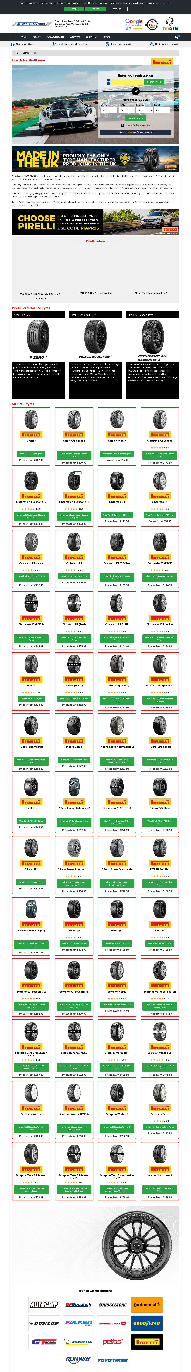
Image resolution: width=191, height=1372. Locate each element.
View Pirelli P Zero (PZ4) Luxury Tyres (117, 699)
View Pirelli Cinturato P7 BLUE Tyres (117, 638)
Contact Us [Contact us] (91, 37)
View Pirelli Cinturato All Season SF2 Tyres (31, 516)
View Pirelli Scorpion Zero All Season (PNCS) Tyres (74, 1189)
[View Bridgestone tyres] (112, 1305)
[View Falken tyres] (78, 1323)
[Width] (109, 110)
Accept (73, 8)
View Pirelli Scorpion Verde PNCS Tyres (74, 1067)
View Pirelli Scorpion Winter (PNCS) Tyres (74, 1128)
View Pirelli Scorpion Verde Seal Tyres (160, 1067)
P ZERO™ (21, 364)
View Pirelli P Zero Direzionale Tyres (160, 761)
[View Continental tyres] (147, 1305)
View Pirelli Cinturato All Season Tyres (160, 455)
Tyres (24, 37)
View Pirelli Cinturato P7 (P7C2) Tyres (159, 577)
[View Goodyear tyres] (147, 1323)
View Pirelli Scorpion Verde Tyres (116, 1004)
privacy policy (162, 3)
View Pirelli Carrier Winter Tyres (117, 454)
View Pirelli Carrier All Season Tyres (74, 455)
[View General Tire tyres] (112, 1323)
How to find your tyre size (138, 125)
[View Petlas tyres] (112, 1342)
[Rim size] (144, 110)
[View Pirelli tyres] (147, 1342)
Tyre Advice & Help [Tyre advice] (55, 37)
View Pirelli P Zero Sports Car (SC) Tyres (31, 944)
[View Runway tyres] (78, 1360)
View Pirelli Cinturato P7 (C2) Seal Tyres (117, 577)
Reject (95, 8)
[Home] (14, 37)
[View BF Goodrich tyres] (78, 1305)
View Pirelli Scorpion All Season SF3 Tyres (74, 1006)
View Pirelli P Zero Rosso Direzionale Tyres (117, 883)
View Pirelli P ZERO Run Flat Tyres (160, 883)
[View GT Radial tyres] (44, 1342)
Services (37, 37)
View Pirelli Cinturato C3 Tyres (116, 515)
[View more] (95, 221)
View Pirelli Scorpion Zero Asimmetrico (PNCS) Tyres (116, 1189)
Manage (117, 8)
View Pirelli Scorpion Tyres (160, 943)
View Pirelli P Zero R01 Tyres (31, 882)
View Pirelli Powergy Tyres (74, 943)
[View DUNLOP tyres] (44, 1323)
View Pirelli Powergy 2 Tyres (116, 943)
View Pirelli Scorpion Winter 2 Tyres (117, 1128)
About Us (75, 37)
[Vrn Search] (125, 82)
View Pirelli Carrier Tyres (31, 454)
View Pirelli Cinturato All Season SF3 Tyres (74, 516)
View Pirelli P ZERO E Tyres (31, 821)
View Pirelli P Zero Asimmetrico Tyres (31, 761)
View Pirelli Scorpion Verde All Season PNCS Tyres (31, 1067)
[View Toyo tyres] (112, 1360)
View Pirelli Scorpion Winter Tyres (31, 1128)
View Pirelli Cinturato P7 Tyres (74, 576)
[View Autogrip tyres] (44, 1305)
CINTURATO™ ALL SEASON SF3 (142, 364)
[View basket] (176, 37)
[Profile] (126, 110)
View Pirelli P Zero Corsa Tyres (74, 760)
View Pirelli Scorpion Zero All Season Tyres (31, 1189)
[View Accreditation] (152, 23)
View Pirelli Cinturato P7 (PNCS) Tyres (31, 638)
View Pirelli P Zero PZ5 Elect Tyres (160, 822)
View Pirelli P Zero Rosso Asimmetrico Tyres (74, 883)
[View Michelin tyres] (78, 1342)
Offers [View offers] (107, 37)
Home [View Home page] (16, 53)
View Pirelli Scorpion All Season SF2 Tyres (31, 1006)
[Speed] (162, 110)
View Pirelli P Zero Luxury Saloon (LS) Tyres (74, 822)
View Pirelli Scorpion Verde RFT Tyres (117, 1067)
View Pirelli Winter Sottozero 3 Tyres (159, 1189)
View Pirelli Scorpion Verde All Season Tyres (160, 1006)
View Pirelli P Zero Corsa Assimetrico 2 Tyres (117, 761)
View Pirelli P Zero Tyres (31, 698)
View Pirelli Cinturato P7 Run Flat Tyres (159, 638)
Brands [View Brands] (26, 53)
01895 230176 (61, 26)
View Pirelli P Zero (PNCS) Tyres (74, 698)
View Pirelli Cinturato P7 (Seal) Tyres (74, 638)
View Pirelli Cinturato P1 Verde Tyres (31, 577)
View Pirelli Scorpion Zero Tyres (160, 1127)
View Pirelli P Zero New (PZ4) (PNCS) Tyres (117, 822)
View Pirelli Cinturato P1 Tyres (159, 515)
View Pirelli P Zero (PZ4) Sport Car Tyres (160, 699)
